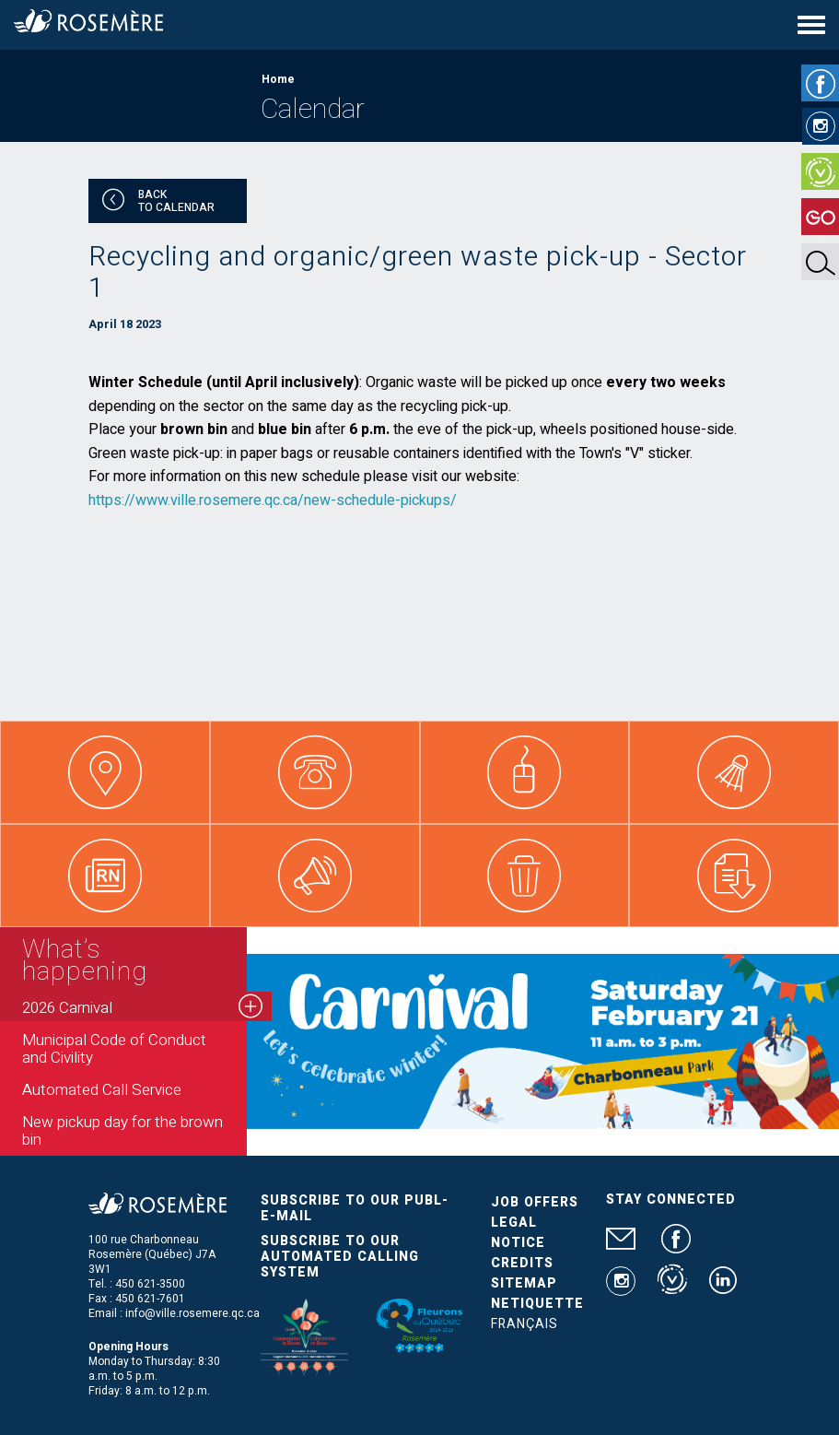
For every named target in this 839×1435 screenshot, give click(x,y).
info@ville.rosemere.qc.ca (192, 1313)
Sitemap (524, 1283)
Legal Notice (518, 1233)
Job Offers (534, 1202)
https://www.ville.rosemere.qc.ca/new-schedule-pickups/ (272, 500)
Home (278, 79)
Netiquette (537, 1303)
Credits (522, 1263)
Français (524, 1324)
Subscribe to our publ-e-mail (355, 1208)
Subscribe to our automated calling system (340, 1256)
